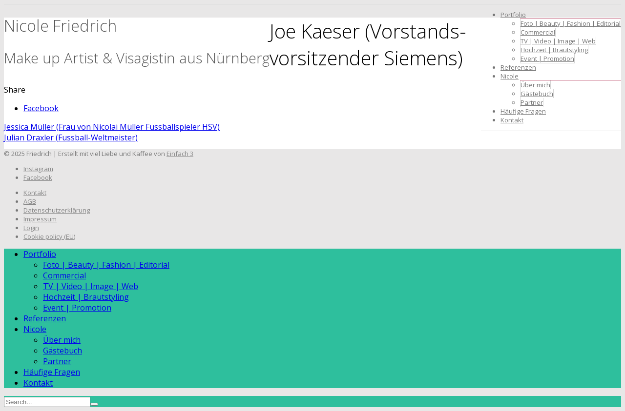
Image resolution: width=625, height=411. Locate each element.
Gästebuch (537, 93)
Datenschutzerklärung (56, 210)
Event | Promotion (547, 58)
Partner (532, 102)
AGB (29, 201)
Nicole (509, 76)
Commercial (538, 32)
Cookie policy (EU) (49, 236)
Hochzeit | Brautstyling (554, 49)
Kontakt (511, 120)
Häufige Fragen (523, 111)
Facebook (41, 108)
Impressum (40, 219)
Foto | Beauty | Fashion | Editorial (571, 23)
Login (31, 227)
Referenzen (518, 67)
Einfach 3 (180, 153)
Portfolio (513, 14)
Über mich (535, 84)
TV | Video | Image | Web (558, 41)
